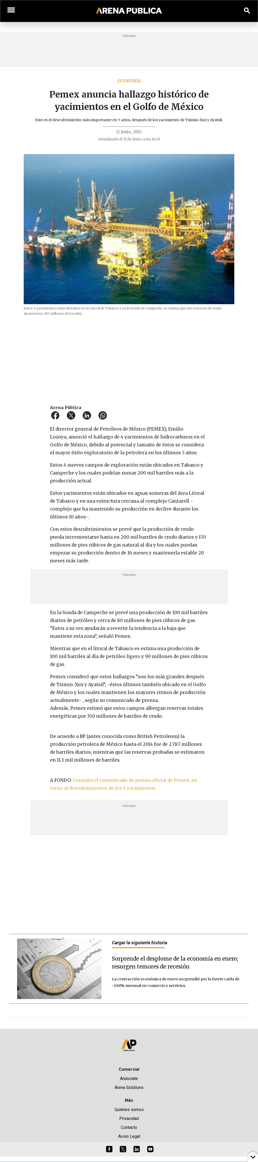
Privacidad (129, 1118)
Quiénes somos (129, 1109)
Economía (129, 80)
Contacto (129, 1127)
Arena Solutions (129, 1087)
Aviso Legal (129, 1136)
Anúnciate (129, 1078)
